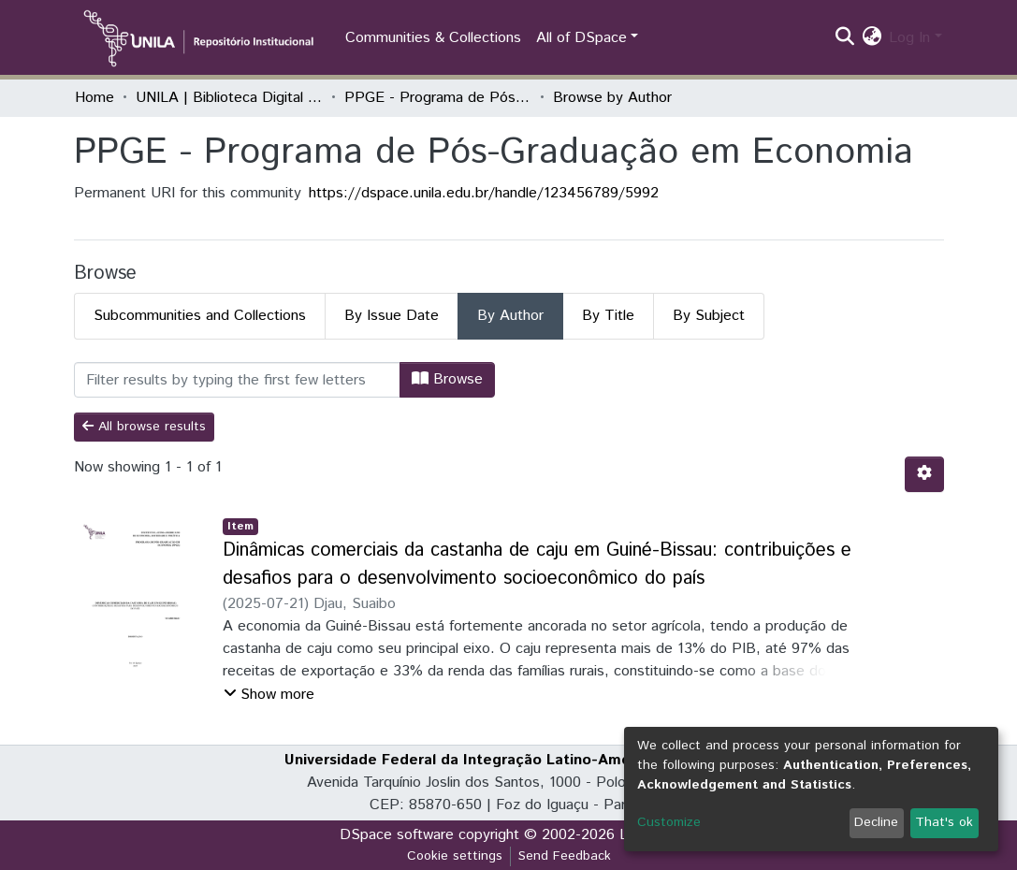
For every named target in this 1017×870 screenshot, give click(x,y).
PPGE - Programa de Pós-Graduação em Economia (437, 98)
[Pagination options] (924, 474)
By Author (510, 315)
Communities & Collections (433, 38)
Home (94, 98)
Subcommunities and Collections (200, 315)
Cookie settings (454, 856)
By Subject (709, 315)
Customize (669, 822)
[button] (871, 38)
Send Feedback (564, 856)
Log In (909, 38)
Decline (876, 822)
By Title (608, 315)
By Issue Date (391, 315)
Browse (447, 379)
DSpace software (397, 835)
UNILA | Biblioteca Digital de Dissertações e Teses (229, 98)
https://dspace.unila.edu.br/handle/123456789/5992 (484, 193)
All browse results (144, 426)
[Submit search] (844, 38)
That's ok (944, 822)
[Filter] (237, 380)
